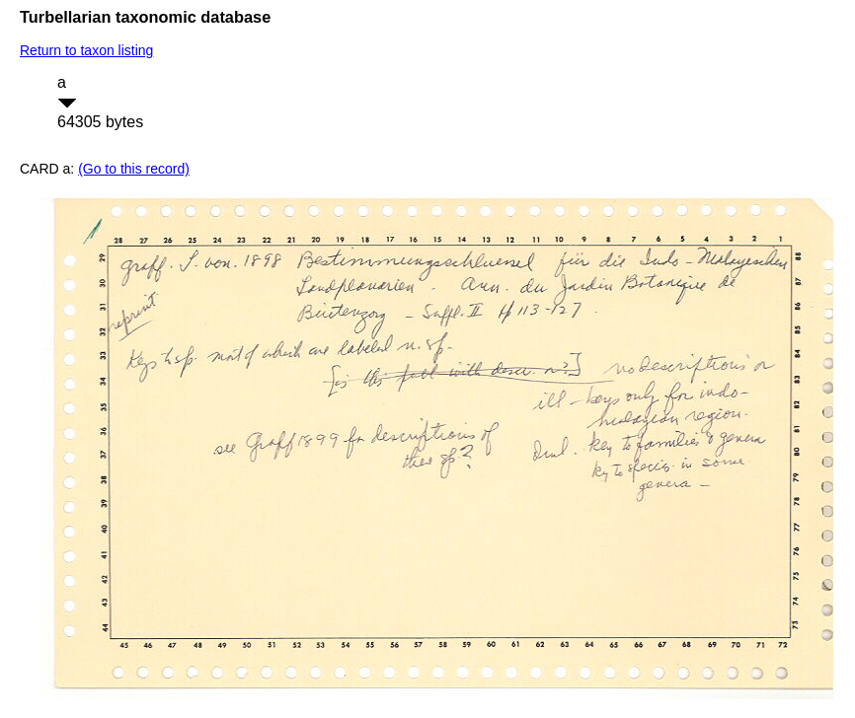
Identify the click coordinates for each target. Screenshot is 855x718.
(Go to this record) (134, 169)
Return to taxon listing (86, 50)
